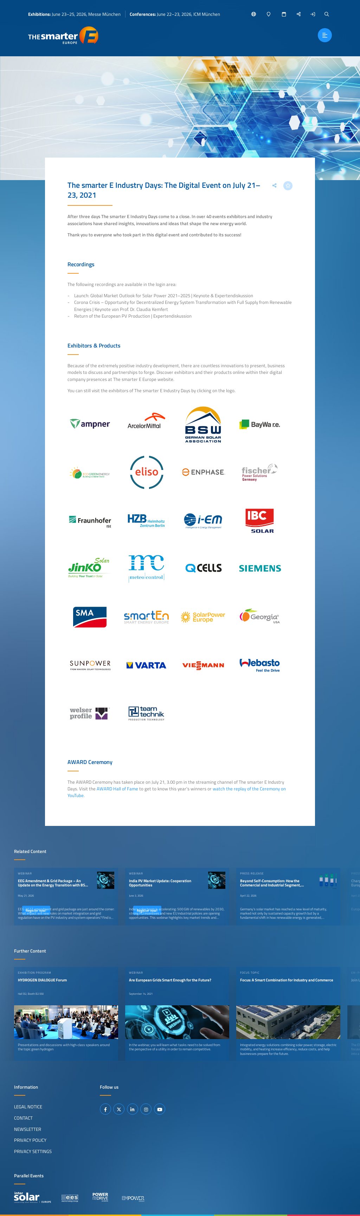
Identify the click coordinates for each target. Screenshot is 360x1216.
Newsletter (27, 1129)
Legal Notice (28, 1106)
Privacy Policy (30, 1140)
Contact (23, 1117)
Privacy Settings (33, 1151)
